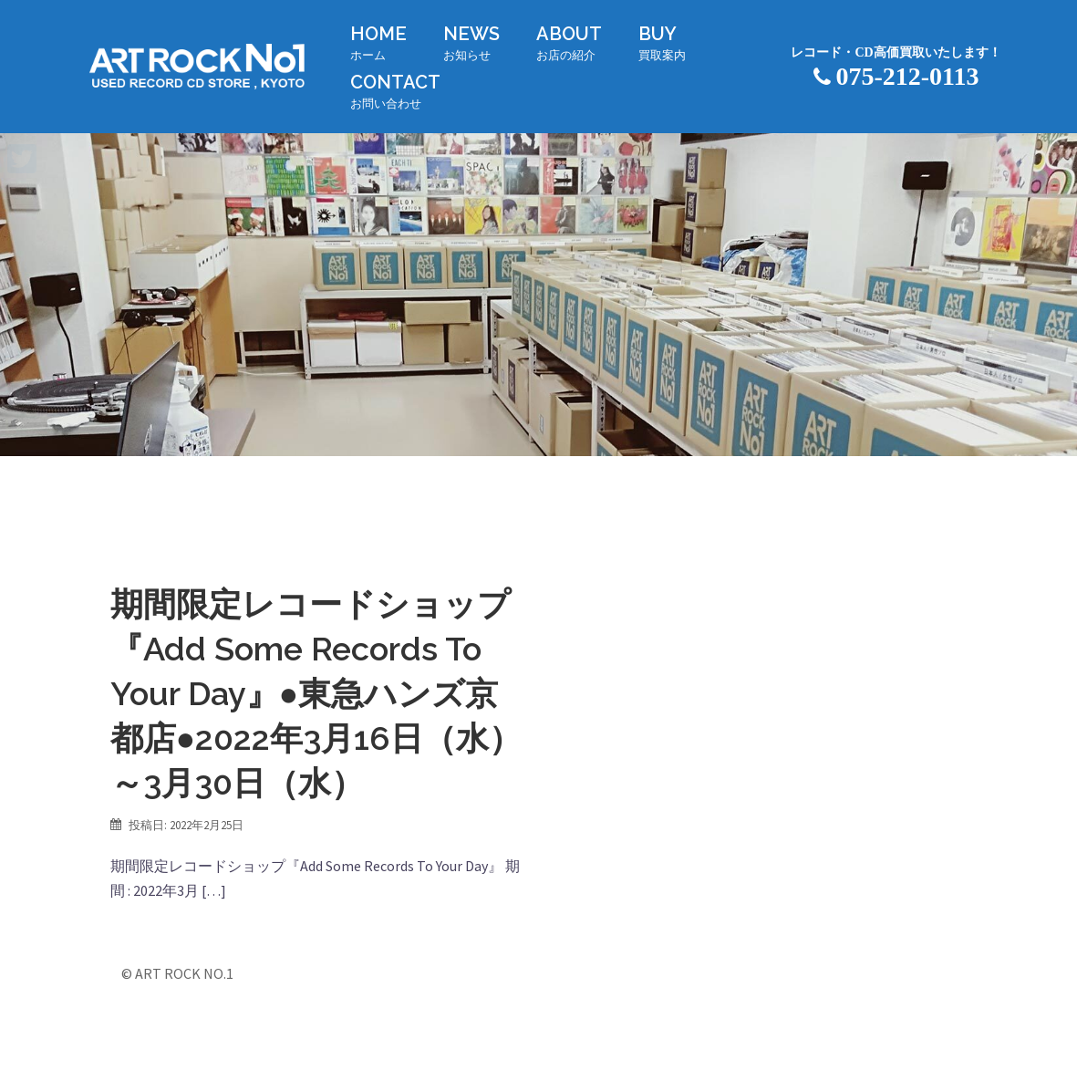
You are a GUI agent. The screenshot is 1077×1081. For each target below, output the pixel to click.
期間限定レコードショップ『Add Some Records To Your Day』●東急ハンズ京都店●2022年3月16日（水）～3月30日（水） (316, 693)
